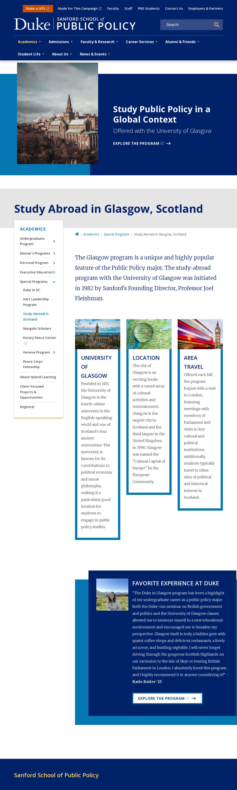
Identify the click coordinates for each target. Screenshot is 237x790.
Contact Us (174, 8)
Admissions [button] (59, 41)
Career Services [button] (140, 41)
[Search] (217, 25)
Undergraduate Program (32, 241)
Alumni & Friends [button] (180, 41)
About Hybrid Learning (38, 377)
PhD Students (148, 8)
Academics (33, 229)
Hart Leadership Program (36, 302)
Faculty (113, 8)
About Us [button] (60, 54)
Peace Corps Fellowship (33, 364)
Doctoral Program (34, 263)
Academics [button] (27, 41)
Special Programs (33, 281)
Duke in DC (31, 290)
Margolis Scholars (37, 328)
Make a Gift (35, 8)
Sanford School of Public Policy (56, 775)
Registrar (27, 407)
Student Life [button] (29, 54)
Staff (128, 8)
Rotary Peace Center (39, 338)
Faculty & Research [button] (97, 41)
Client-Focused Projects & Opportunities (32, 391)
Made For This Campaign (77, 8)
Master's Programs (35, 253)
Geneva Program (36, 352)
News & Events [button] (93, 54)
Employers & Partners (205, 8)
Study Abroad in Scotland (36, 316)
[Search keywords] (186, 24)
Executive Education (36, 272)
